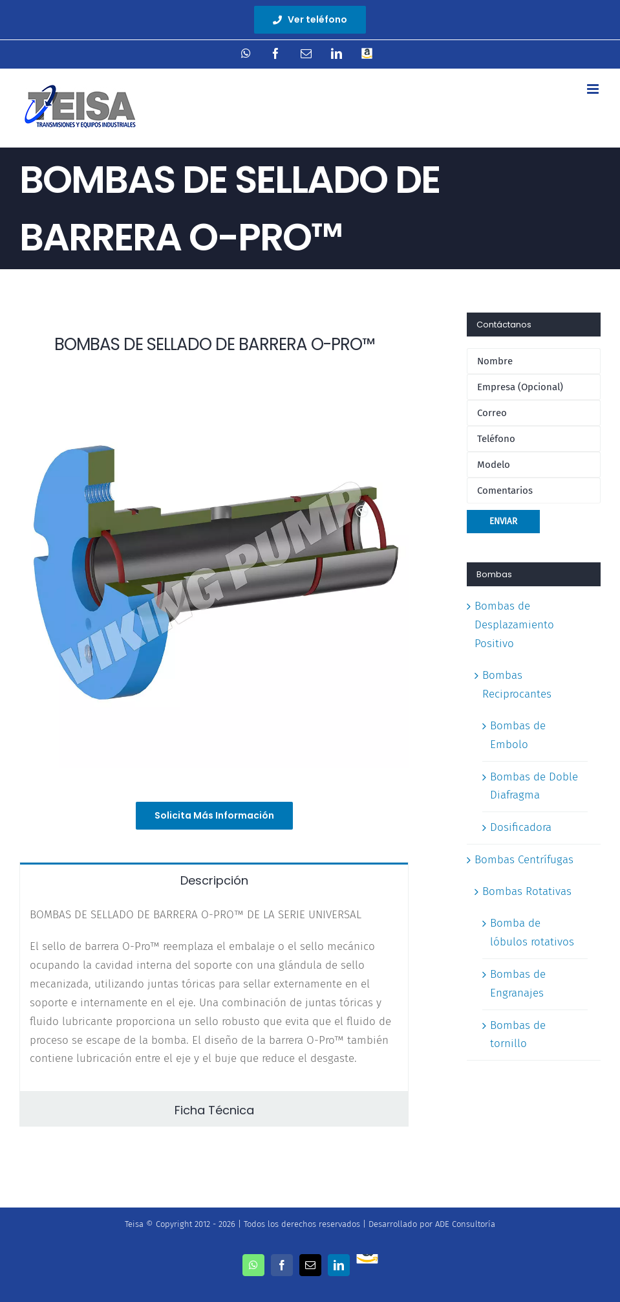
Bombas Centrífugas (524, 859)
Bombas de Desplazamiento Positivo (514, 624)
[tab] (214, 879)
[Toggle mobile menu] (594, 89)
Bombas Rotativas (527, 891)
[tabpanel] (214, 994)
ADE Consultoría (465, 1224)
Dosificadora (520, 827)
